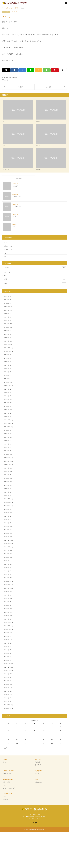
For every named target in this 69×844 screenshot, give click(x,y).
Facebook (33, 823)
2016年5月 (6, 646)
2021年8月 (6, 433)
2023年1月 (6, 375)
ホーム (4, 762)
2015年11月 (7, 667)
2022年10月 (7, 385)
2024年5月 (6, 327)
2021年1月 (6, 454)
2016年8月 (6, 636)
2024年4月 (6, 331)
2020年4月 (6, 485)
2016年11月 (7, 626)
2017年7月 (6, 598)
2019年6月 (6, 519)
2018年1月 (6, 578)
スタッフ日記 (7, 272)
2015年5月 (6, 687)
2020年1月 (6, 495)
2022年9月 (6, 389)
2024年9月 (6, 313)
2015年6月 (6, 684)
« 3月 (5, 748)
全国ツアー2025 (8, 246)
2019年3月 (6, 530)
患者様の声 (38, 765)
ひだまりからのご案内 (9, 788)
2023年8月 (6, 358)
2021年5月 (6, 444)
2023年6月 (6, 365)
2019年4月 (6, 526)
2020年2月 (6, 492)
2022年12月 (7, 379)
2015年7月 (6, 681)
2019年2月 (6, 533)
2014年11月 (7, 708)
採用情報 (5, 799)
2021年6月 (6, 440)
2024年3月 (6, 334)
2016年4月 (6, 650)
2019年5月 (6, 523)
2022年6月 (6, 399)
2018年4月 (6, 567)
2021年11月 (7, 423)
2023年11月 (7, 348)
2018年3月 (6, 571)
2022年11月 (7, 382)
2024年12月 (7, 303)
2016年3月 (6, 653)
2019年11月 (7, 502)
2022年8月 (6, 392)
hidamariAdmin (13, 77)
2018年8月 (6, 554)
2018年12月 (7, 540)
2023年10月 (7, 351)
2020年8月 (6, 471)
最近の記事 (19, 178)
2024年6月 (6, 324)
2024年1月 (6, 341)
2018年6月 (6, 560)
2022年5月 (6, 403)
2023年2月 (6, 372)
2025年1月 (6, 300)
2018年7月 (6, 557)
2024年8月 (6, 317)
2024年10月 (7, 310)
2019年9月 (6, 509)
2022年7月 (6, 396)
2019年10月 (7, 506)
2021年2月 (6, 451)
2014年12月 (7, 705)
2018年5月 (6, 564)
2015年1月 (6, 701)
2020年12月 (7, 457)
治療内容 (37, 762)
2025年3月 (6, 296)
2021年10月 (7, 427)
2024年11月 (7, 306)
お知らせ (35, 267)
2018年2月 (6, 574)
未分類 (6, 12)
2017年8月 (6, 595)
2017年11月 (7, 584)
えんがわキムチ (8, 249)
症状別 (35, 283)
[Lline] (30, 70)
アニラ (5, 253)
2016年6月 (6, 643)
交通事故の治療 (7, 773)
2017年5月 (6, 605)
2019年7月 (6, 516)
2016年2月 (6, 657)
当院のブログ (38, 782)
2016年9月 (6, 633)
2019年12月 (7, 499)
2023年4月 (6, 368)
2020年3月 (6, 488)
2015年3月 (6, 694)
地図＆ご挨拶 (6, 782)
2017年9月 (6, 591)
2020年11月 (7, 461)
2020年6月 (6, 478)
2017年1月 (6, 619)
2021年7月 (6, 437)
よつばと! (6, 242)
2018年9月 (6, 550)
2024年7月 (6, 320)
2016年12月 (7, 622)
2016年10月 (7, 629)
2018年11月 (7, 543)
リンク (4, 796)
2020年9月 (6, 468)
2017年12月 (7, 581)
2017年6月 (6, 602)
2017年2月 (6, 615)
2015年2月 (6, 698)
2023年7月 (6, 361)
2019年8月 (6, 512)
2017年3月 (6, 612)
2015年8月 (6, 677)
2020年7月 (6, 475)
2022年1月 (6, 416)
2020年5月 (6, 482)
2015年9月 (6, 674)
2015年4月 (6, 691)
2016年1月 (6, 660)
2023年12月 (7, 344)
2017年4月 (6, 609)
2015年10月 (7, 670)
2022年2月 (6, 413)
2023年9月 (6, 355)
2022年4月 (6, 406)
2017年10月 (7, 588)
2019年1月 (6, 536)
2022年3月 (6, 409)
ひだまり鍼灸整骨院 (30, 829)
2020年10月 (7, 464)
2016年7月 (6, 639)
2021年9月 (6, 430)
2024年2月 (6, 337)
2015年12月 (7, 663)
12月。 (5, 256)
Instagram (36, 823)
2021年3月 (6, 447)
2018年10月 (7, 547)
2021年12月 (7, 420)
